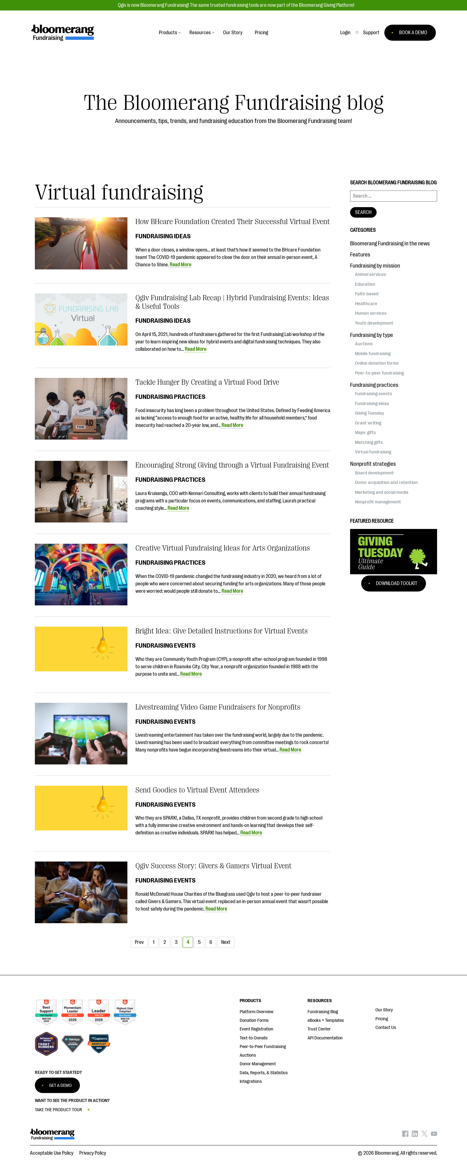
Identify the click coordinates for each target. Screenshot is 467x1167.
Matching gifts (369, 442)
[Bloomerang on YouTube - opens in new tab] (434, 1135)
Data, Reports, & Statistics (264, 1072)
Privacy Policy (92, 1153)
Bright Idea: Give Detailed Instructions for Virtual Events (221, 631)
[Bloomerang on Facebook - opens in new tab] (405, 1135)
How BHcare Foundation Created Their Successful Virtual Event (232, 221)
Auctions (364, 343)
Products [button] (168, 32)
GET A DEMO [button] (60, 1085)
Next (225, 942)
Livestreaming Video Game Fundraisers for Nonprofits (217, 707)
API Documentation (325, 1038)
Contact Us (385, 1027)
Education (365, 284)
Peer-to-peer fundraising (379, 373)
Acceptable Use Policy (51, 1153)
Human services (370, 313)
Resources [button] (200, 32)
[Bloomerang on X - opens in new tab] (424, 1135)
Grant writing (368, 423)
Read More (180, 265)
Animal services (370, 274)
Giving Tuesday (369, 413)
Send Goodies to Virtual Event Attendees (197, 790)
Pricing (381, 1019)
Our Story (384, 1010)
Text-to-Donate (253, 1038)
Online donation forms (377, 363)
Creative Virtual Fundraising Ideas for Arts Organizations (222, 548)
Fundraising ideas (163, 236)
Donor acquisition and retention (386, 482)
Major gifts (365, 432)
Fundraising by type (371, 335)
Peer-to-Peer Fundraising (263, 1046)
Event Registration (256, 1029)
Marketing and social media (381, 492)
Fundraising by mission (375, 266)
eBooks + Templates (326, 1020)
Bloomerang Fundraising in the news (390, 243)
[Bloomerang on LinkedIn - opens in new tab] (415, 1135)
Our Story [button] (232, 32)
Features (360, 255)
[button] (371, 32)
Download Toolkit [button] (396, 583)
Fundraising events (165, 645)
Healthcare (366, 303)
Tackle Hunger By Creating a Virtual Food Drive (207, 382)
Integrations (251, 1081)
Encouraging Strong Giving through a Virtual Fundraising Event (232, 465)
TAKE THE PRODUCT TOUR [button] (58, 1109)
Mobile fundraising (373, 353)
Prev (139, 942)
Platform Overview (256, 1011)
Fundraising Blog (323, 1011)
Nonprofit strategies (373, 464)
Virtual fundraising (373, 452)
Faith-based (366, 294)
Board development (374, 473)
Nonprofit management (378, 502)
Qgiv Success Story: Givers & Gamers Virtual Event (213, 866)
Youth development (374, 323)
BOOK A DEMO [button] (413, 32)
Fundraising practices (170, 396)
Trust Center (319, 1029)
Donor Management (258, 1064)
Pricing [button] (261, 32)
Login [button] (345, 32)
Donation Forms (254, 1020)
